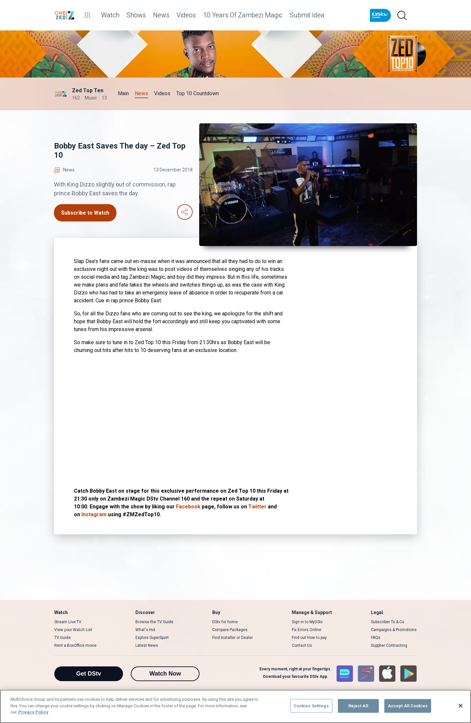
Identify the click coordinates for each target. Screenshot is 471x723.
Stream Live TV (67, 622)
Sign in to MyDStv (307, 622)
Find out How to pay (309, 637)
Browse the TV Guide (154, 622)
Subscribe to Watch (85, 213)
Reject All (358, 705)
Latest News (146, 645)
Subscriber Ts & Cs (387, 622)
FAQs (375, 637)
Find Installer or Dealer (232, 637)
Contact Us (302, 645)
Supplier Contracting (389, 645)
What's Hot (145, 629)
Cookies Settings (311, 705)
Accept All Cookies (407, 705)
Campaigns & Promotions (394, 629)
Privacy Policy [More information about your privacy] (33, 712)
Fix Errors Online (306, 629)
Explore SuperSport (152, 637)
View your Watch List (73, 629)
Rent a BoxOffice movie (75, 645)
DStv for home (225, 622)
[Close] (460, 705)
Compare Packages (230, 629)
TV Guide (62, 637)
